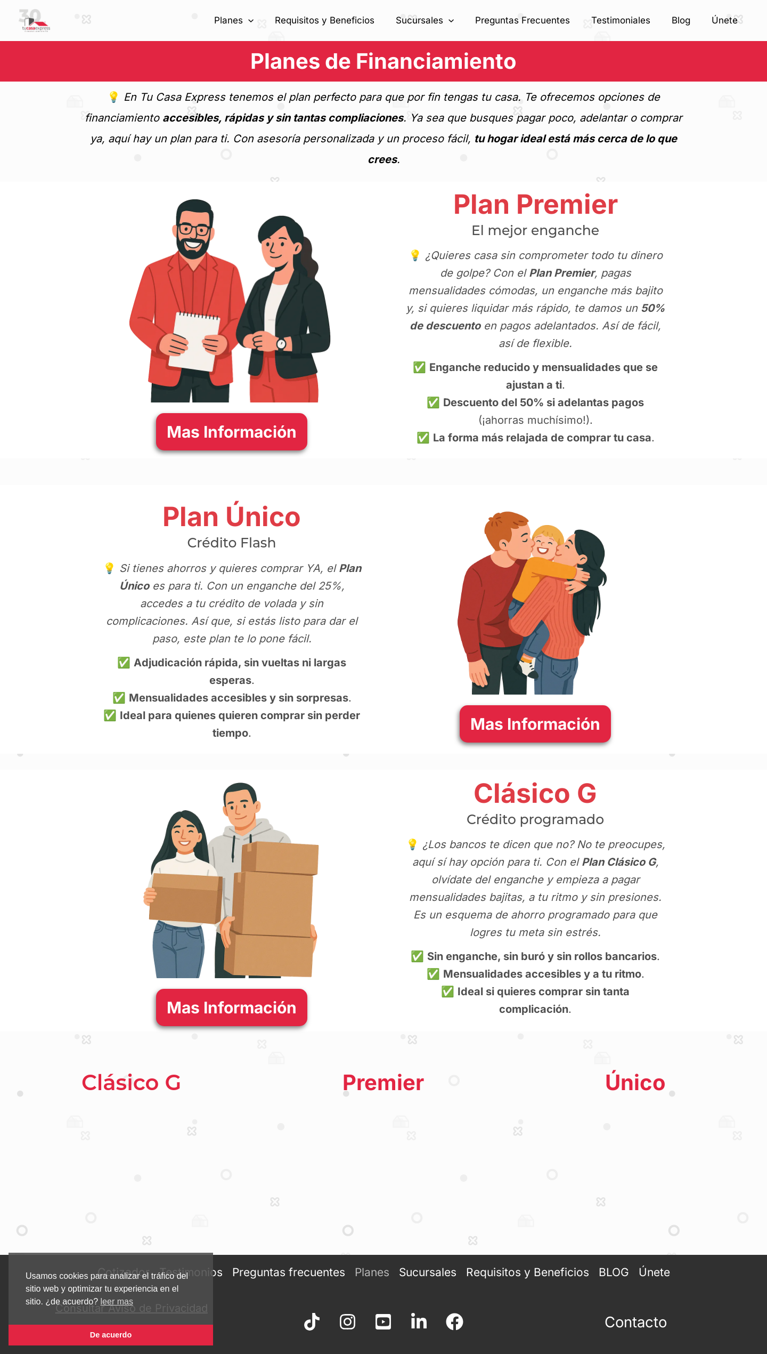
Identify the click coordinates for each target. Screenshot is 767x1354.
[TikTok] (298, 1321)
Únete (726, 20)
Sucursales (439, 20)
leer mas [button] (117, 1301)
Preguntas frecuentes (289, 1272)
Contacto (635, 1322)
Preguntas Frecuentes (533, 20)
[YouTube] (383, 1321)
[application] (269, 20)
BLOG (611, 1272)
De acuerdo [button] (111, 1335)
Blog (685, 20)
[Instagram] (340, 1321)
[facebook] (468, 1321)
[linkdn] (425, 1321)
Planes (254, 20)
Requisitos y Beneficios (342, 20)
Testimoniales (628, 20)
